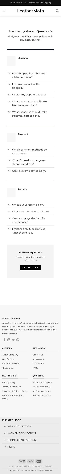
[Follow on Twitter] (13, 340)
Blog (11, 466)
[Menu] (3, 10)
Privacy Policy (23, 466)
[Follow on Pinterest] (17, 340)
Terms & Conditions (42, 466)
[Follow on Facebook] (4, 340)
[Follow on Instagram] (8, 340)
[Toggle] (9, 74)
